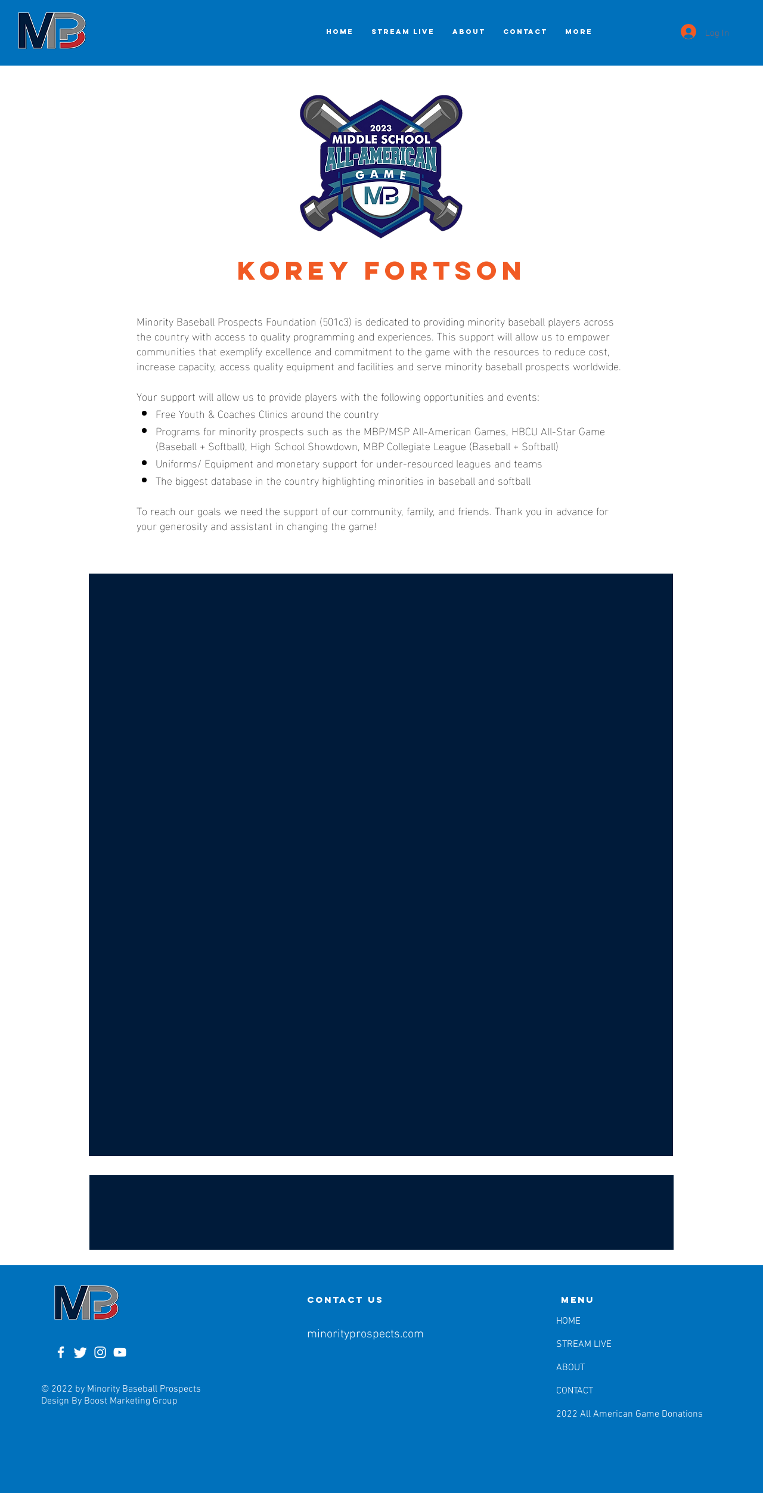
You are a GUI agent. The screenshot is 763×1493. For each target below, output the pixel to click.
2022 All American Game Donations (586, 1414)
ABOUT (570, 1368)
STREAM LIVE (584, 1344)
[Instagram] (100, 1352)
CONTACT (574, 1391)
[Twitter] (80, 1352)
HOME (568, 1321)
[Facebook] (61, 1352)
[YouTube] (120, 1352)
